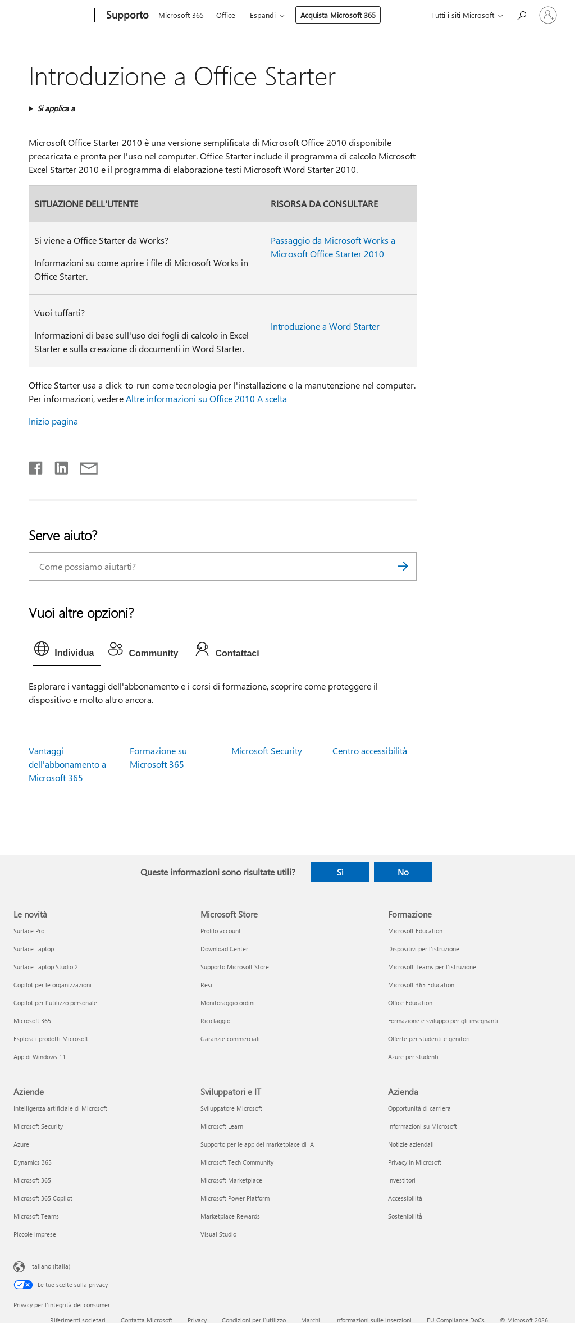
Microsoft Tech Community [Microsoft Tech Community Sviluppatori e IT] (236, 1162)
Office (225, 15)
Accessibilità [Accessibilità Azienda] (405, 1198)
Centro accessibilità (369, 750)
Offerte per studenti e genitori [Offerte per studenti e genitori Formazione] (429, 1038)
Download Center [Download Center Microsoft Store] (224, 949)
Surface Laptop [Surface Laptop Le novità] (33, 949)
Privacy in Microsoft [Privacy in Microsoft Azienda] (414, 1162)
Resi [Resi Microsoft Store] (206, 984)
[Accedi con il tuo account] (548, 15)
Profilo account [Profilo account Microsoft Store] (220, 931)
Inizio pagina (53, 421)
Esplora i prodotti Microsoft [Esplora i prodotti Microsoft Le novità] (50, 1038)
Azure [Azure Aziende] (21, 1144)
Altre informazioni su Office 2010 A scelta (206, 398)
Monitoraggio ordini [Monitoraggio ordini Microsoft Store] (227, 1002)
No (403, 872)
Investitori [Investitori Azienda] (402, 1180)
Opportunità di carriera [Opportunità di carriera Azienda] (419, 1108)
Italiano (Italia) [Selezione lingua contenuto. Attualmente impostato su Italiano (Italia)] (50, 1266)
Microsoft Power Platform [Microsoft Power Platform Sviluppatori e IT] (235, 1198)
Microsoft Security (266, 750)
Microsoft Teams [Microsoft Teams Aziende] (36, 1216)
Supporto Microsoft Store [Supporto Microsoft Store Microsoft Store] (234, 966)
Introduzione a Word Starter (325, 326)
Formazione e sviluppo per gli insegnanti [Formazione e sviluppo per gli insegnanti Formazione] (443, 1020)
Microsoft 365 (181, 15)
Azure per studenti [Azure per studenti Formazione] (413, 1056)
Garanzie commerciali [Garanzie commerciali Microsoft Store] (230, 1038)
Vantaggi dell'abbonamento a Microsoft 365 (67, 764)
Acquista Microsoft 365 (338, 15)
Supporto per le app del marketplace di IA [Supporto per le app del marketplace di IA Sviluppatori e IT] (257, 1144)
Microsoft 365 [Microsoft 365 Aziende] (32, 1180)
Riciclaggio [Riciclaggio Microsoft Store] (215, 1020)
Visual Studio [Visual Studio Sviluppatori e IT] (218, 1234)
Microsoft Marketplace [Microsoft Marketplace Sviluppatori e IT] (231, 1180)
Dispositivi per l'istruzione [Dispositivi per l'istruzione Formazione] (423, 949)
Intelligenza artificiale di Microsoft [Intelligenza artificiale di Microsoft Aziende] (60, 1108)
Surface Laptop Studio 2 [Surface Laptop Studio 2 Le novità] (45, 966)
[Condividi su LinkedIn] (57, 465)
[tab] (67, 651)
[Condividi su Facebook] (36, 465)
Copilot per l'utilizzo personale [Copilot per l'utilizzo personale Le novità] (55, 1002)
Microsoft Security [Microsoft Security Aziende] (38, 1126)
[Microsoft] (51, 16)
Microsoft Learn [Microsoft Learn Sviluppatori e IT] (221, 1126)
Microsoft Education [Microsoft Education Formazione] (415, 931)
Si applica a (56, 108)
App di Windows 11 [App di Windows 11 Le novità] (39, 1056)
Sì (340, 872)
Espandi (263, 15)
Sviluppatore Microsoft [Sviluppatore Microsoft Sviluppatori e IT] (231, 1108)
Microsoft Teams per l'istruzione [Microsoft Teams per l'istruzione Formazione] (432, 966)
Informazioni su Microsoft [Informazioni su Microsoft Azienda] (422, 1126)
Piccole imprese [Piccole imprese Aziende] (34, 1234)
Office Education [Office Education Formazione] (410, 1002)
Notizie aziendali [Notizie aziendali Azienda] (411, 1144)
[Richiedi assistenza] (521, 14)
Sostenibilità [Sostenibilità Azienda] (405, 1216)
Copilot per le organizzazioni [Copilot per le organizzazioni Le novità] (52, 984)
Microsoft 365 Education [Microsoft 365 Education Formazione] (421, 984)
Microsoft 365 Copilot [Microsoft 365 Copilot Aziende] (42, 1198)
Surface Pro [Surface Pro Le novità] (28, 931)
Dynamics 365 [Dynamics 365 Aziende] (32, 1162)
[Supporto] (126, 16)
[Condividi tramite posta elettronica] (84, 465)
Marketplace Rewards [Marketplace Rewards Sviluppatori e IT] (230, 1216)
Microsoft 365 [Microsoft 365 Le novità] (32, 1020)
